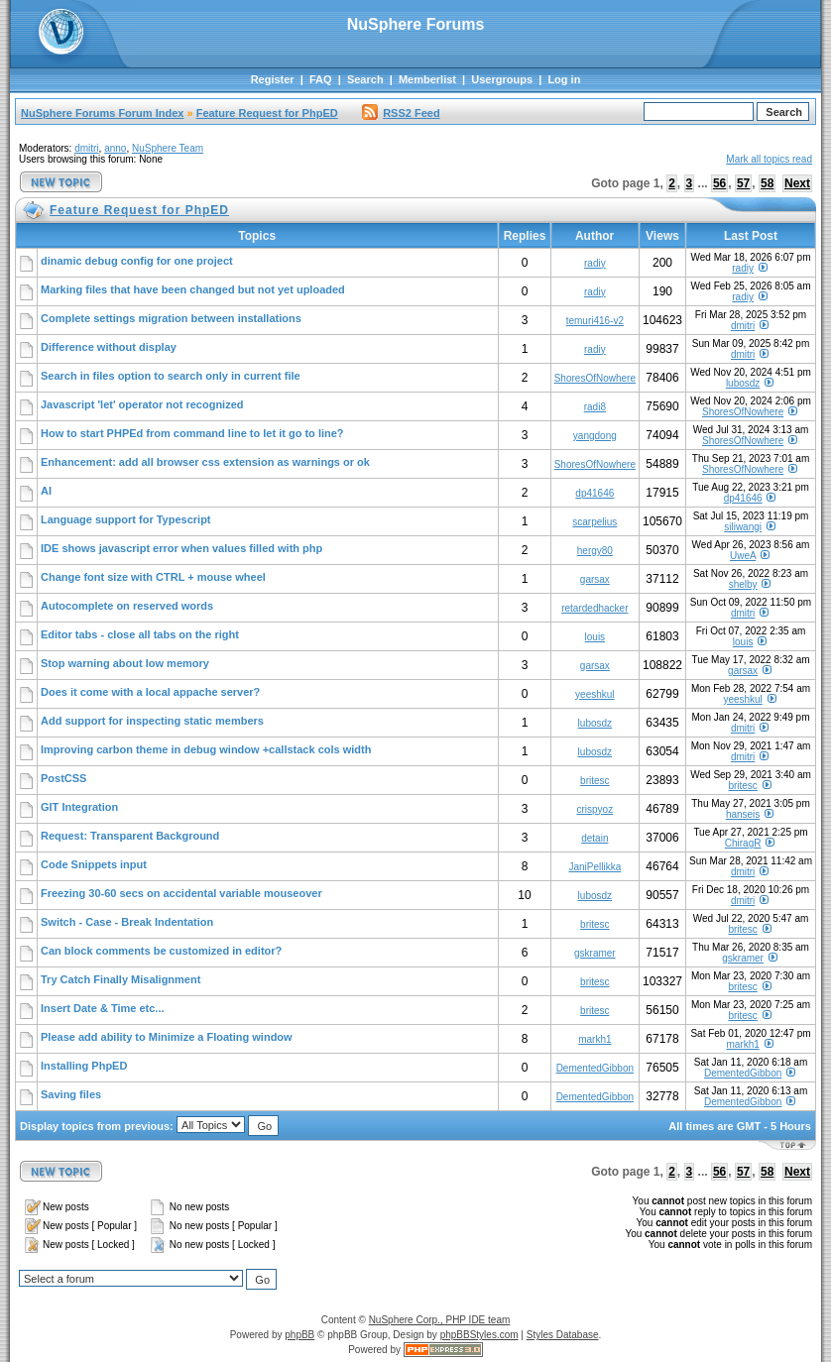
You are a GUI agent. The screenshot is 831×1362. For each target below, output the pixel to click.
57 (743, 183)
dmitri (86, 148)
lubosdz (743, 383)
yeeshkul (594, 694)
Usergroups (502, 79)
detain (594, 838)
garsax (595, 579)
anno (115, 148)
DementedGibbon (595, 1068)
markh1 (594, 1039)
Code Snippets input (94, 864)
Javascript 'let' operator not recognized (142, 404)
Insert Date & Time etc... (103, 1008)
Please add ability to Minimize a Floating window (167, 1037)
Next (797, 183)
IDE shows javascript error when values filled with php (181, 548)
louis (595, 636)
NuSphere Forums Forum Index (102, 113)
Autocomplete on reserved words (127, 606)
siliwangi (743, 526)
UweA (743, 555)
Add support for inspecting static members (152, 721)
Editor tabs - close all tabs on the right (140, 634)
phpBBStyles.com (479, 1334)
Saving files (71, 1094)
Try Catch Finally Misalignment (120, 979)
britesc (594, 780)
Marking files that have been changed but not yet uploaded (193, 289)
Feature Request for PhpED (267, 113)
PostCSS (63, 778)
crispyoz (594, 809)
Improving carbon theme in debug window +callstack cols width (206, 749)
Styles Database (563, 1334)
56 (719, 183)
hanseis (743, 814)
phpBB (299, 1334)
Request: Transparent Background (130, 836)
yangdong (595, 435)
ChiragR (743, 843)
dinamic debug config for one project (137, 261)
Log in (563, 79)
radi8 (595, 406)
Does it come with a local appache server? (150, 692)
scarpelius (594, 521)
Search (365, 79)
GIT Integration (79, 807)
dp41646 (594, 493)
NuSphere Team (167, 148)
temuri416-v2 (595, 320)
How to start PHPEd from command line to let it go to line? (192, 433)
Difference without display (109, 347)
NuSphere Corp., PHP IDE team (440, 1319)
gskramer (595, 953)
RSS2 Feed (400, 113)
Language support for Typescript (126, 519)
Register (273, 79)
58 (767, 183)
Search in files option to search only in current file (170, 376)
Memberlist (427, 79)
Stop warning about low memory (125, 663)
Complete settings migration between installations (171, 318)
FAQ (320, 79)
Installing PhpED (84, 1066)
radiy (595, 263)
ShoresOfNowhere (595, 378)
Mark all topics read (769, 159)
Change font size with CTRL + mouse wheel (153, 577)
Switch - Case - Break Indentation (127, 922)
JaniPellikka (594, 866)
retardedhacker (594, 608)
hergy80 (595, 550)
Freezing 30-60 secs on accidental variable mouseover (181, 893)
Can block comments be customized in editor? (161, 951)
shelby (743, 584)
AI (46, 491)
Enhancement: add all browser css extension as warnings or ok (205, 462)
